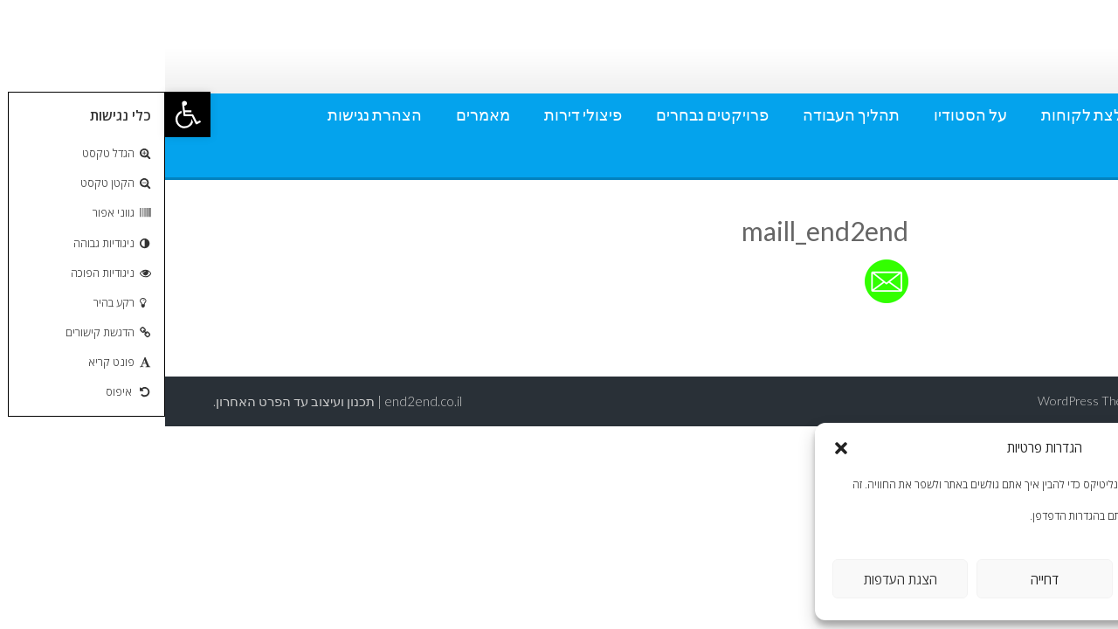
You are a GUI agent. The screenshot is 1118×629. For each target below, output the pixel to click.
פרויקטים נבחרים (547, 114)
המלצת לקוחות (927, 114)
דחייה (880, 579)
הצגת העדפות (735, 579)
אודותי (1033, 114)
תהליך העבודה (686, 114)
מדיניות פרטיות (1005, 156)
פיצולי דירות (418, 114)
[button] (22, 114)
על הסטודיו (805, 114)
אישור (1024, 579)
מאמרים (318, 114)
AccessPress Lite (1025, 400)
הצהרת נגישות (209, 114)
